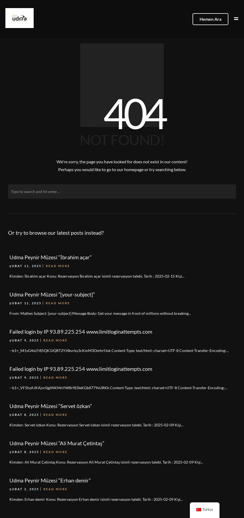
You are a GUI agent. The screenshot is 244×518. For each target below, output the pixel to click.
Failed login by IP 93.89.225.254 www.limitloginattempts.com (80, 368)
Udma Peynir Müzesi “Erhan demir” (50, 480)
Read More (55, 377)
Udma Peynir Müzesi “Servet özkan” (50, 406)
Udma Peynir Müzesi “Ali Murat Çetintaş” (56, 443)
